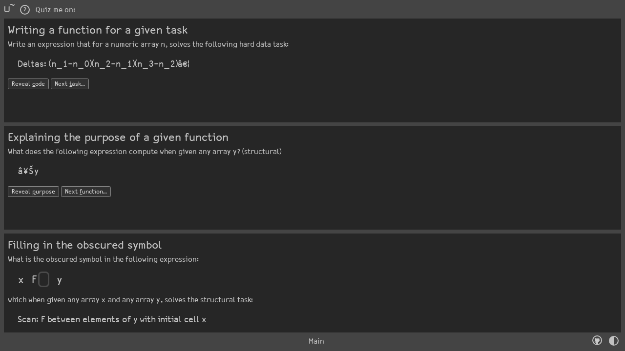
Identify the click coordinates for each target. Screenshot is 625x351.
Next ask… (70, 84)
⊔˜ (9, 9)
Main (312, 341)
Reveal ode (28, 84)
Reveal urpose (33, 191)
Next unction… (86, 191)
